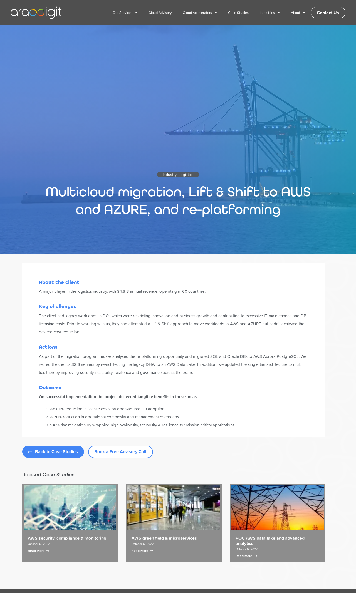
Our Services (122, 12)
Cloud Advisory (157, 12)
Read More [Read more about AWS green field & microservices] (142, 550)
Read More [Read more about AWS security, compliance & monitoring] (38, 550)
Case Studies (235, 12)
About (295, 12)
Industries (267, 12)
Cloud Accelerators (197, 12)
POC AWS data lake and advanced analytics (270, 541)
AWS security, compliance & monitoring (67, 538)
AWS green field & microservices (164, 538)
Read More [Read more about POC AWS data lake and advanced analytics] (246, 556)
